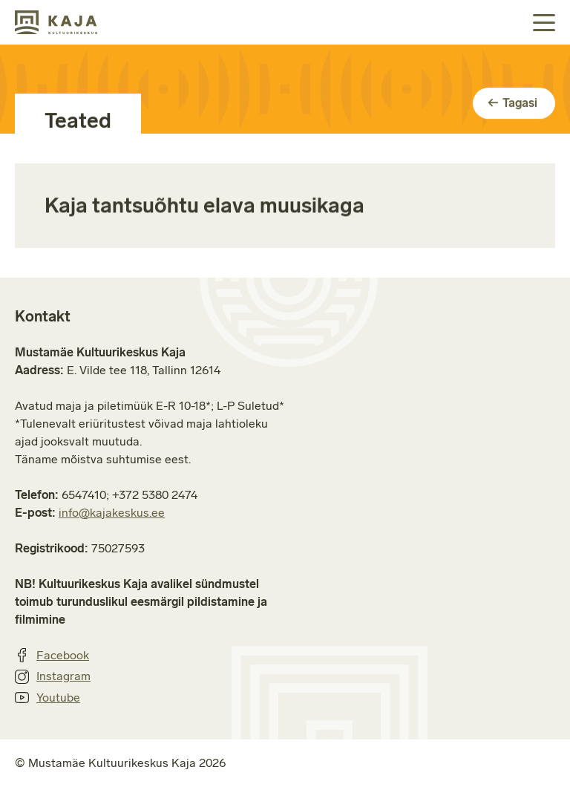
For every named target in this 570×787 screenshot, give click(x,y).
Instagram (53, 676)
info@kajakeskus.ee (112, 513)
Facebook (52, 655)
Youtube (47, 697)
